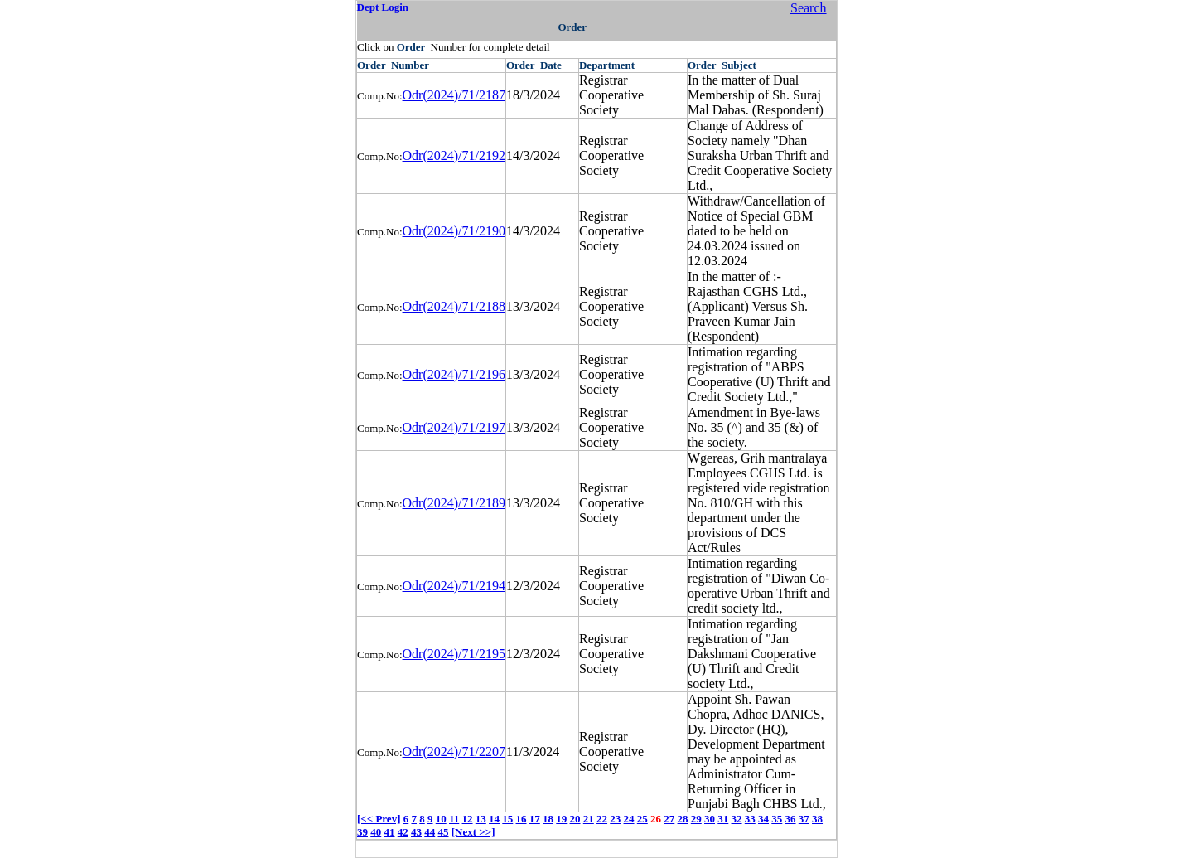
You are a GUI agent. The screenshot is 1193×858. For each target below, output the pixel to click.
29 (696, 818)
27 (669, 818)
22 (601, 818)
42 (403, 832)
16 (521, 818)
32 (737, 818)
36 (790, 818)
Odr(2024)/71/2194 (454, 586)
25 (642, 818)
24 (629, 818)
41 (389, 832)
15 (507, 818)
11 (454, 818)
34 (763, 818)
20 (575, 818)
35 (776, 818)
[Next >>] (473, 832)
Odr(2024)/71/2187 (454, 95)
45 (443, 832)
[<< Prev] (378, 818)
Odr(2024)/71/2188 (454, 306)
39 (362, 832)
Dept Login (382, 7)
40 (375, 832)
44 (429, 832)
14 (494, 818)
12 (467, 818)
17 (534, 818)
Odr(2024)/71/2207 (454, 751)
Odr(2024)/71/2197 (454, 427)
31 (722, 818)
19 (561, 818)
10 (441, 818)
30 (709, 818)
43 (416, 832)
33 (750, 818)
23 (615, 818)
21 (588, 818)
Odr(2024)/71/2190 (454, 231)
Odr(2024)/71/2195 (454, 654)
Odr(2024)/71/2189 (454, 503)
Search (808, 8)
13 (481, 818)
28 (683, 818)
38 (817, 818)
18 (548, 818)
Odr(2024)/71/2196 (454, 374)
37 (804, 818)
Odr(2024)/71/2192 (454, 155)
